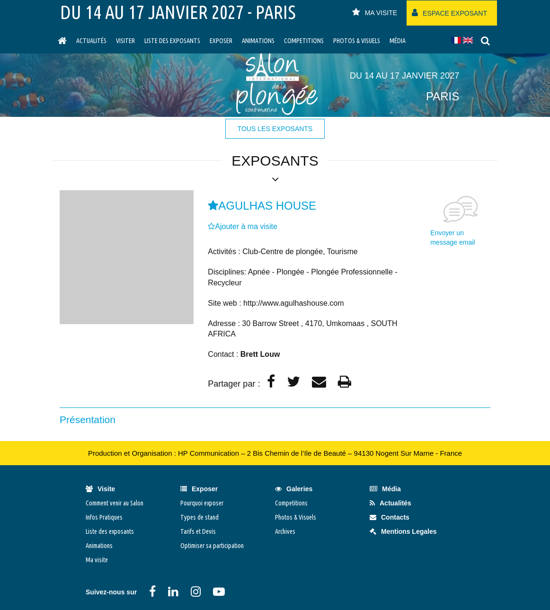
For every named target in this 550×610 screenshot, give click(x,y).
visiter (125, 40)
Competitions (304, 40)
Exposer (221, 40)
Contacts (389, 517)
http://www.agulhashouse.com (293, 303)
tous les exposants (275, 129)
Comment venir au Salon (114, 503)
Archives (285, 531)
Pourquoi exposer (201, 503)
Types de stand (199, 517)
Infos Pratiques (104, 517)
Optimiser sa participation (212, 545)
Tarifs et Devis (198, 531)
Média (398, 40)
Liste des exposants (172, 40)
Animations (258, 40)
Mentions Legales (403, 531)
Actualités (91, 40)
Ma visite (97, 560)
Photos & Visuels (356, 40)
